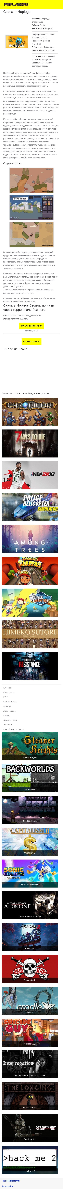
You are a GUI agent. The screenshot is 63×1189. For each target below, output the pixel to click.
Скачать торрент (31, 342)
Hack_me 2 (30, 1171)
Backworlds (30, 789)
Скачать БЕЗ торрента (31, 326)
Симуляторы (10, 720)
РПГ (5, 697)
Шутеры (7, 688)
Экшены (7, 725)
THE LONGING (30, 1107)
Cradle (30, 1012)
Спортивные (10, 702)
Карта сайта (7, 1186)
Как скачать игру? (13, 729)
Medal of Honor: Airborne (30, 917)
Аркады (7, 706)
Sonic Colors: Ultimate (30, 885)
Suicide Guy (29, 1044)
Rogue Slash (29, 980)
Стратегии (9, 692)
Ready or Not (30, 1139)
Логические (9, 711)
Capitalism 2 (29, 853)
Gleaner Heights (30, 757)
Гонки (6, 715)
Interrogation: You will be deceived (30, 1075)
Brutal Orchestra (29, 821)
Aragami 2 (29, 948)
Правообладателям (11, 1181)
